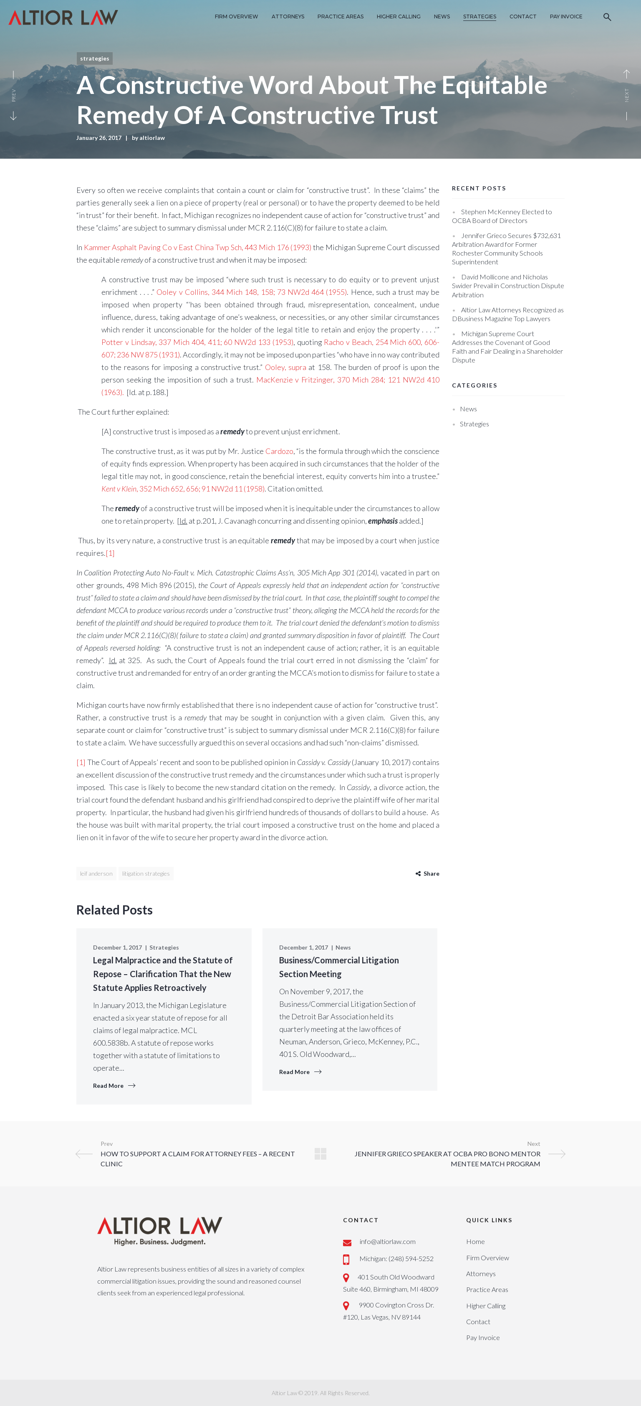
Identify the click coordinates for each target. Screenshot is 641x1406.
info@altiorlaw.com (388, 1241)
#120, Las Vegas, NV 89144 (382, 1317)
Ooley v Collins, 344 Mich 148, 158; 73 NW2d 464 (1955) (251, 291)
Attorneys (481, 1273)
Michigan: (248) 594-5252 (396, 1258)
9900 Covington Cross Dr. (396, 1305)
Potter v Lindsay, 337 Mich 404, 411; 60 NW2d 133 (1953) (197, 342)
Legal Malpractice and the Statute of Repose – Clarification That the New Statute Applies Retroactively (163, 974)
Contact (478, 1321)
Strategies (94, 58)
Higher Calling (485, 1306)
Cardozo (279, 451)
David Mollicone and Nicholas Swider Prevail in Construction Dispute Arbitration (508, 285)
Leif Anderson (96, 873)
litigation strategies (146, 873)
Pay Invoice (483, 1337)
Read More (108, 1085)
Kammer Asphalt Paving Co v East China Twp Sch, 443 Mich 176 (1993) (198, 247)
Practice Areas (487, 1289)
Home (475, 1241)
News (343, 947)
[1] (110, 552)
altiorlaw (152, 137)
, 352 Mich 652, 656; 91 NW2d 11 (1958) (183, 488)
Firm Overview (487, 1258)
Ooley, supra (287, 367)
